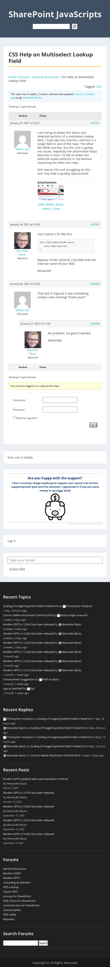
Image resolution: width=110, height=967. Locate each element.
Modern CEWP (12, 873)
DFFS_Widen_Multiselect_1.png (50, 206)
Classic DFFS (10, 891)
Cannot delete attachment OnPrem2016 (28, 615)
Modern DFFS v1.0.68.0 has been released (28, 806)
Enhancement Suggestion (19, 679)
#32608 (95, 323)
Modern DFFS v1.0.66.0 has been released (28, 834)
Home (13, 77)
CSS (98, 87)
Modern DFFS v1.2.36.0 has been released (28, 624)
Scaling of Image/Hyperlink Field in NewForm (30, 606)
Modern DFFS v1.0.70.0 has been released (28, 793)
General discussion (45, 77)
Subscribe (17, 569)
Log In (93, 425)
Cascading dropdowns (17, 882)
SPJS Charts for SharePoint (19, 901)
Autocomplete (12, 910)
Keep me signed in (26, 418)
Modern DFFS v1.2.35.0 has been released (28, 643)
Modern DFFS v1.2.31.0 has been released (28, 670)
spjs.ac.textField (13, 688)
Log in (11, 541)
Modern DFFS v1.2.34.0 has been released (28, 652)
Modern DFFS (11, 878)
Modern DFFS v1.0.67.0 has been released (28, 820)
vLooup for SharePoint (17, 896)
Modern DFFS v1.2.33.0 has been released (28, 661)
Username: (19, 400)
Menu (7, 7)
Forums (24, 77)
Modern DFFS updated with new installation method (35, 779)
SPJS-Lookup (11, 887)
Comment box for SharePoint (21, 905)
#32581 (95, 123)
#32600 (95, 284)
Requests (9, 919)
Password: (19, 409)
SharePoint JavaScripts (55, 14)
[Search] (74, 26)
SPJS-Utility (9, 914)
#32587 (95, 224)
